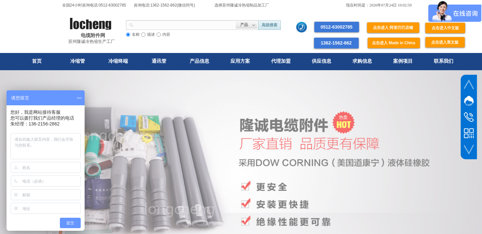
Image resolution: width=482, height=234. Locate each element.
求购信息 (362, 61)
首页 (37, 61)
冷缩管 (77, 61)
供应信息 (321, 61)
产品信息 (199, 61)
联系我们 (443, 61)
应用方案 (240, 61)
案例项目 (403, 61)
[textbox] (184, 24)
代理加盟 (281, 61)
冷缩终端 (118, 61)
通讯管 (159, 61)
